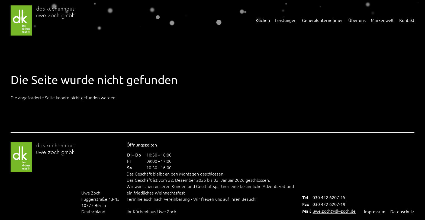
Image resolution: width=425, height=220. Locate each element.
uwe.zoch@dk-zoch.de (334, 210)
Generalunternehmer (322, 20)
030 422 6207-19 (329, 204)
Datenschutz (402, 211)
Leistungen (286, 20)
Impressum (374, 211)
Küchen (263, 20)
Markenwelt (382, 20)
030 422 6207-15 (329, 197)
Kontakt (406, 20)
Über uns (357, 20)
